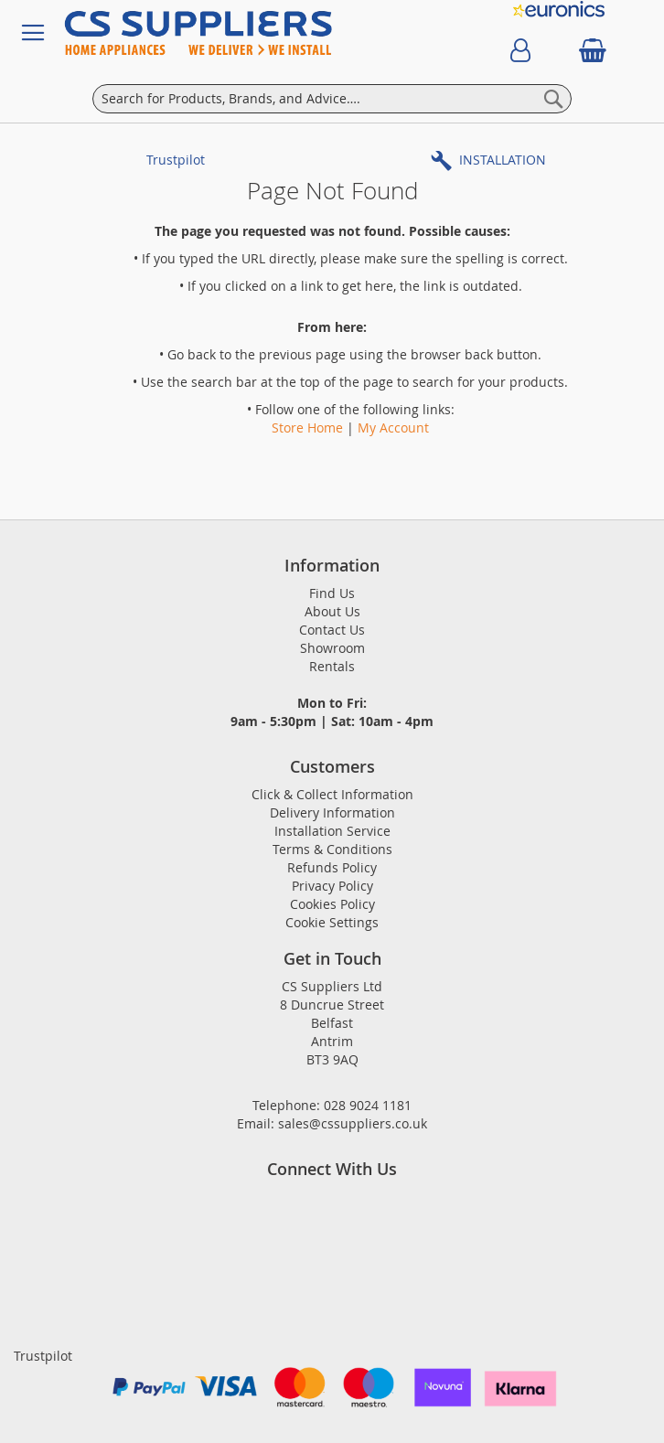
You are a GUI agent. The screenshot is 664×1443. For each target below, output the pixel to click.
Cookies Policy (332, 904)
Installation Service (332, 830)
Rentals (332, 666)
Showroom (332, 648)
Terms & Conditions (332, 849)
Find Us (332, 593)
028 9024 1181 (368, 1105)
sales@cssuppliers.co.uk (352, 1123)
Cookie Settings (332, 922)
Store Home (307, 427)
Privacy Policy (332, 885)
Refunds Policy (332, 867)
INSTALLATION (502, 159)
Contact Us (332, 629)
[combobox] (332, 98)
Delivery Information (332, 812)
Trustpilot (175, 159)
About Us (332, 611)
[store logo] (255, 33)
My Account (393, 427)
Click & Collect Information (332, 794)
